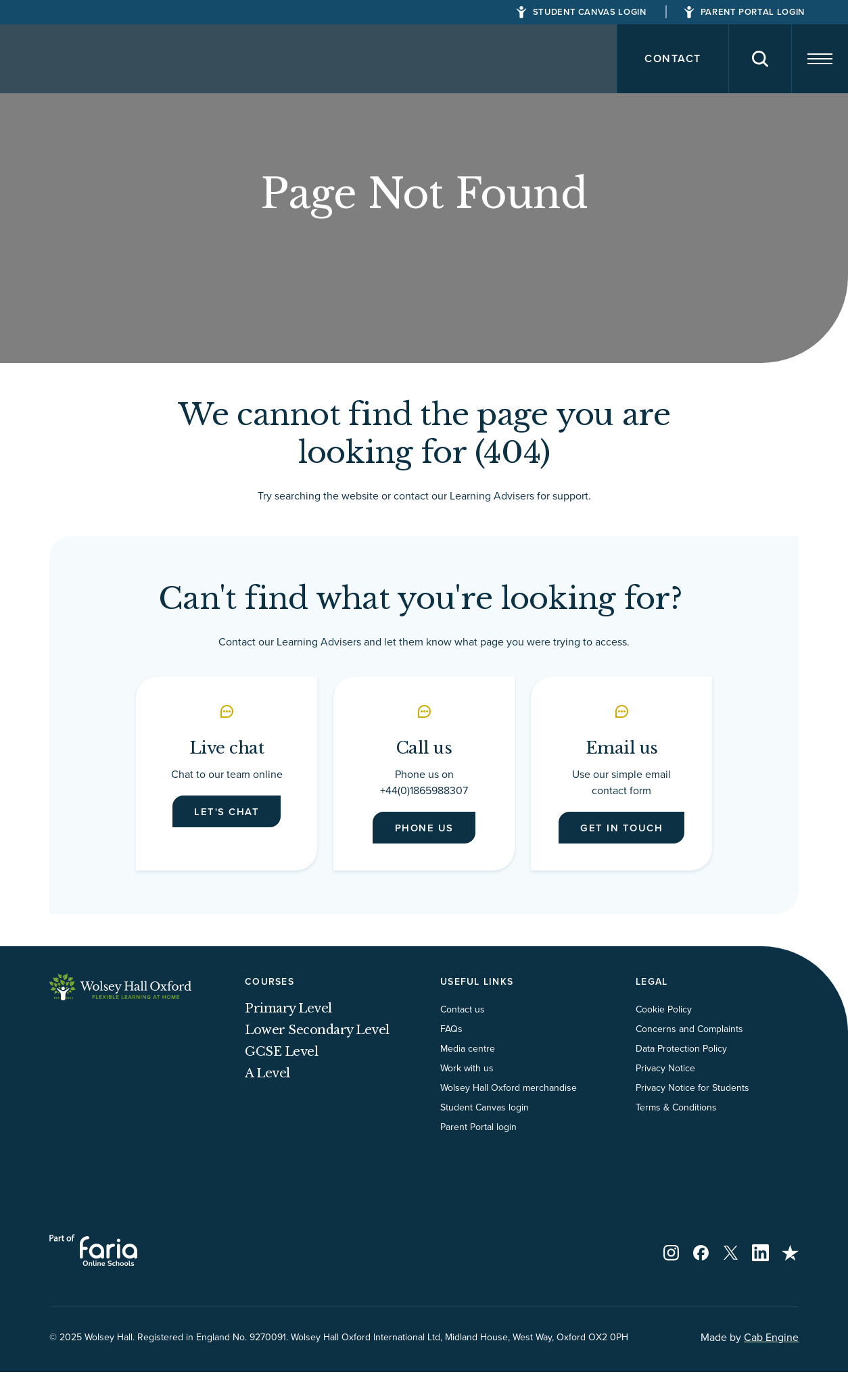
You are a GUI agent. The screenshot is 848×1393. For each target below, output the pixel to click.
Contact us (462, 1030)
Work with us (467, 1089)
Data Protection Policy (681, 1069)
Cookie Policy (664, 1030)
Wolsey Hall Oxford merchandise (508, 1108)
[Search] (747, 58)
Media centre (467, 1069)
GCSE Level (281, 1072)
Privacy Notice (665, 1089)
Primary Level (288, 1029)
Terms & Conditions (676, 1128)
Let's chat (226, 813)
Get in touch (621, 838)
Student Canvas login (484, 1128)
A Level (267, 1094)
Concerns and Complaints (689, 1049)
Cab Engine (771, 1357)
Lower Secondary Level (317, 1051)
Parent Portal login (478, 1147)
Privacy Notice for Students (692, 1108)
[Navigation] (815, 58)
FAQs (451, 1049)
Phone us (424, 829)
